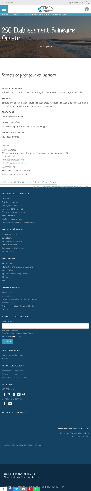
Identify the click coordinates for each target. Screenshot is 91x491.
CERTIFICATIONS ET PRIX (53, 487)
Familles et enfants (10, 202)
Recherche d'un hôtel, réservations (74, 433)
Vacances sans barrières (12, 209)
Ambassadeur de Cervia (12, 371)
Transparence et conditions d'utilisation (19, 306)
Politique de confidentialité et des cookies (19, 299)
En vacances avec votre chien (15, 212)
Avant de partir (8, 216)
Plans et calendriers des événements (17, 267)
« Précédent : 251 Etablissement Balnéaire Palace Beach (28, 182)
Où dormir (6, 199)
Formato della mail (18, 331)
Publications (7, 263)
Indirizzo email (8, 321)
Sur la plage (46, 46)
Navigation (7, 3)
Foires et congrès (9, 245)
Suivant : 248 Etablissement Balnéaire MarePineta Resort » (61, 187)
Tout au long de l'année (12, 219)
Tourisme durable (9, 234)
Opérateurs (7, 238)
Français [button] (77, 3)
